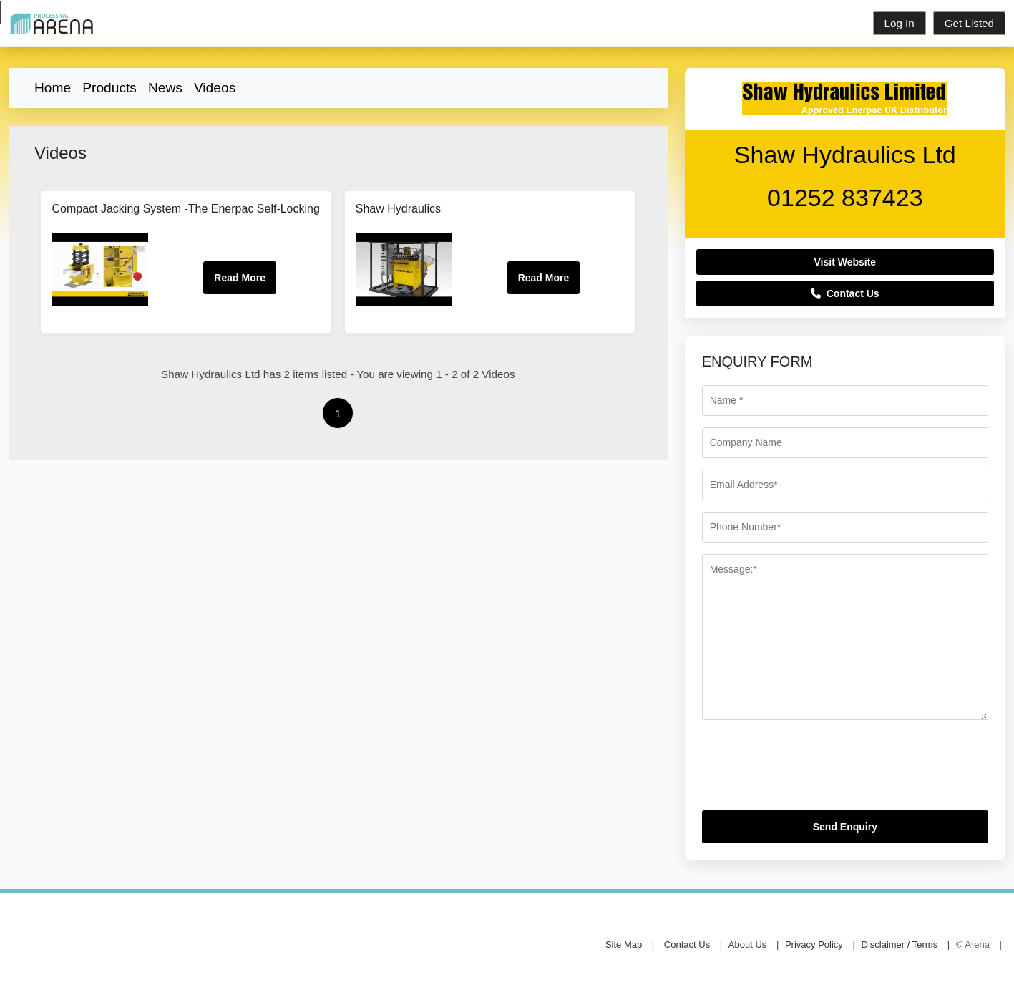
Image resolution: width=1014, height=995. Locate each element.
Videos (214, 87)
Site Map (623, 944)
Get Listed (969, 23)
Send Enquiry (845, 827)
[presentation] (811, 771)
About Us (747, 944)
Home (52, 87)
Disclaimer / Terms (900, 944)
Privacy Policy (814, 944)
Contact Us (845, 293)
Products (109, 87)
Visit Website (845, 262)
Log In (899, 23)
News (165, 87)
